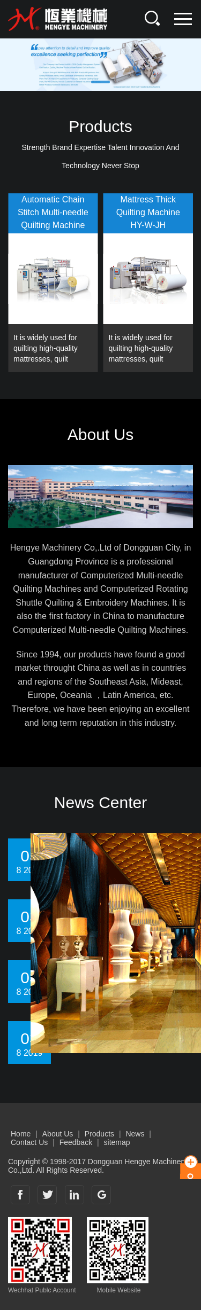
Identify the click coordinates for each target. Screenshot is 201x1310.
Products (99, 1133)
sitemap (117, 1142)
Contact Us (29, 1142)
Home (21, 1133)
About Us (57, 1133)
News (134, 1133)
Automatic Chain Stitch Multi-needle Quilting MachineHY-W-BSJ (53, 214)
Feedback (75, 1142)
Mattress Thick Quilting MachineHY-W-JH (148, 212)
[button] (100, 82)
